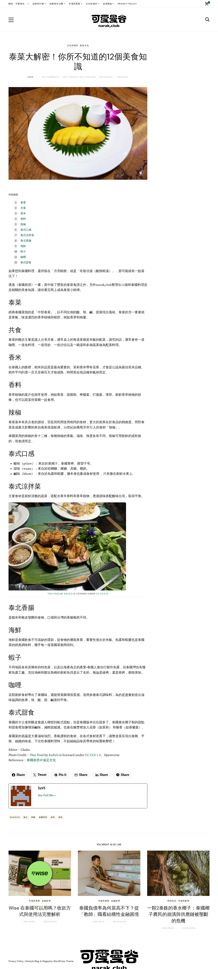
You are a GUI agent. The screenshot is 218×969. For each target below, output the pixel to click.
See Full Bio (46, 795)
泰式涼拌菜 (27, 235)
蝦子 (23, 251)
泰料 (53, 817)
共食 (23, 208)
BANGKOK (15, 817)
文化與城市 (72, 45)
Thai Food (54, 593)
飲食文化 (84, 45)
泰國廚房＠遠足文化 (41, 760)
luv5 (30, 77)
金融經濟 (46, 900)
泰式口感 (25, 230)
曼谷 (26, 817)
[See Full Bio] (55, 795)
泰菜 (23, 202)
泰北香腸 (25, 240)
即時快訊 (171, 900)
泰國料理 (43, 817)
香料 (23, 219)
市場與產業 (34, 900)
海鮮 (23, 246)
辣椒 (23, 224)
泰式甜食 (25, 262)
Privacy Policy (16, 961)
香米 (23, 213)
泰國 (33, 817)
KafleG (68, 593)
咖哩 (23, 257)
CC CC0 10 (102, 593)
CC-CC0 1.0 (93, 755)
